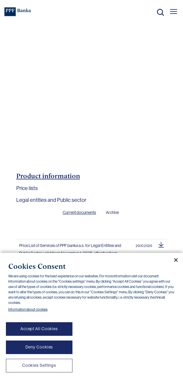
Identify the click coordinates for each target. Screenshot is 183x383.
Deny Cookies (39, 347)
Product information (48, 176)
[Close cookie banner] (173, 260)
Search (160, 12)
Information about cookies (28, 309)
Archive (112, 212)
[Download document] (161, 244)
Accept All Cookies (39, 328)
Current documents (79, 212)
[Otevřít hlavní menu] (174, 11)
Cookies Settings (39, 365)
